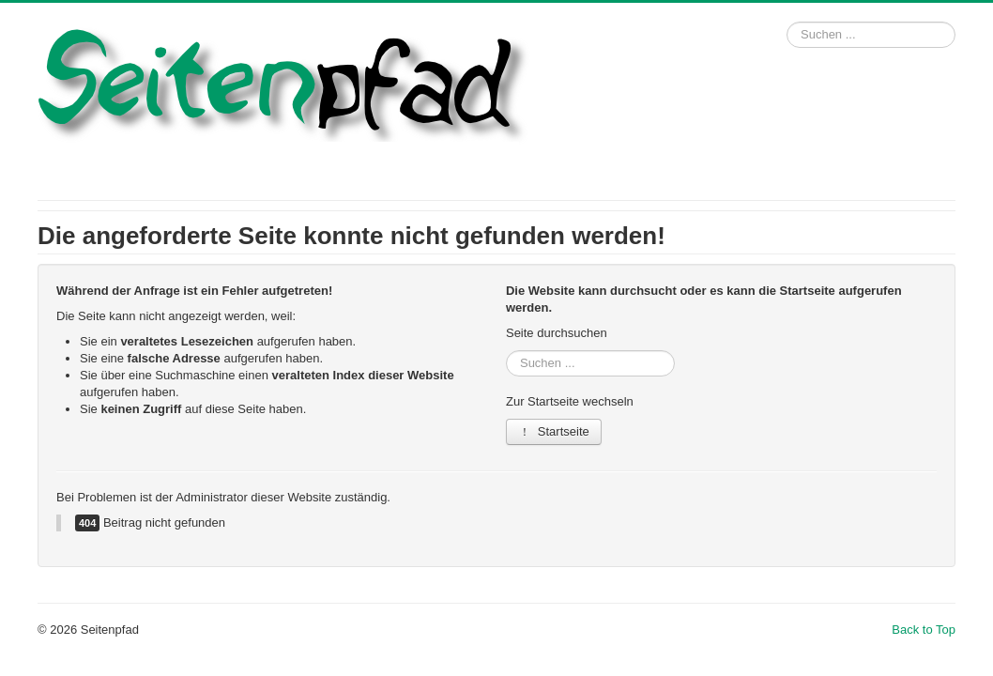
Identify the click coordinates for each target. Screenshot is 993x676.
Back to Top (923, 629)
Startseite (553, 431)
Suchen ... (506, 350)
